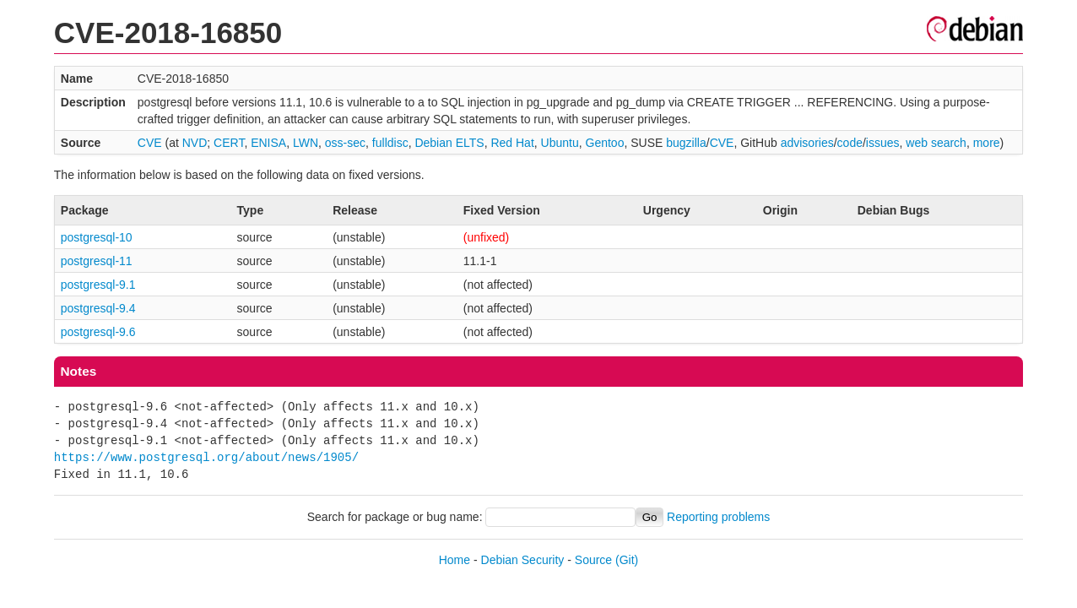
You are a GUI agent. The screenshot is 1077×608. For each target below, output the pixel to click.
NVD (195, 142)
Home (454, 560)
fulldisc (390, 142)
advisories (807, 142)
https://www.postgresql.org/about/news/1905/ (206, 457)
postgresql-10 (97, 237)
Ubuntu (560, 142)
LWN (305, 142)
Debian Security (523, 560)
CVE (150, 142)
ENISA (268, 142)
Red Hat (511, 142)
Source (593, 560)
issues (883, 142)
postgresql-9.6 (98, 332)
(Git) (626, 560)
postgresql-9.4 (98, 308)
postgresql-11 (97, 261)
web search (936, 142)
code (850, 142)
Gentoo (605, 142)
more (986, 142)
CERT (229, 142)
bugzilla (686, 142)
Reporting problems (718, 517)
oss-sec (345, 142)
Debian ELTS (449, 142)
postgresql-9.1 (98, 284)
